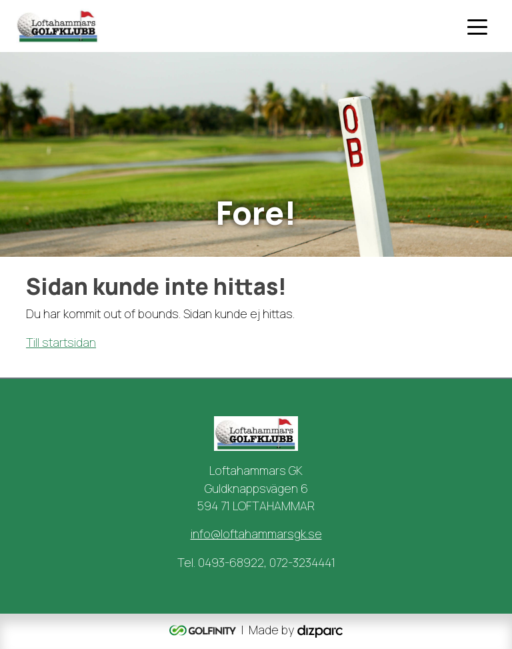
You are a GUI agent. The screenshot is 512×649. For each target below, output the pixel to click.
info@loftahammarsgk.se (256, 534)
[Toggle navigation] (477, 26)
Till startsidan (61, 342)
